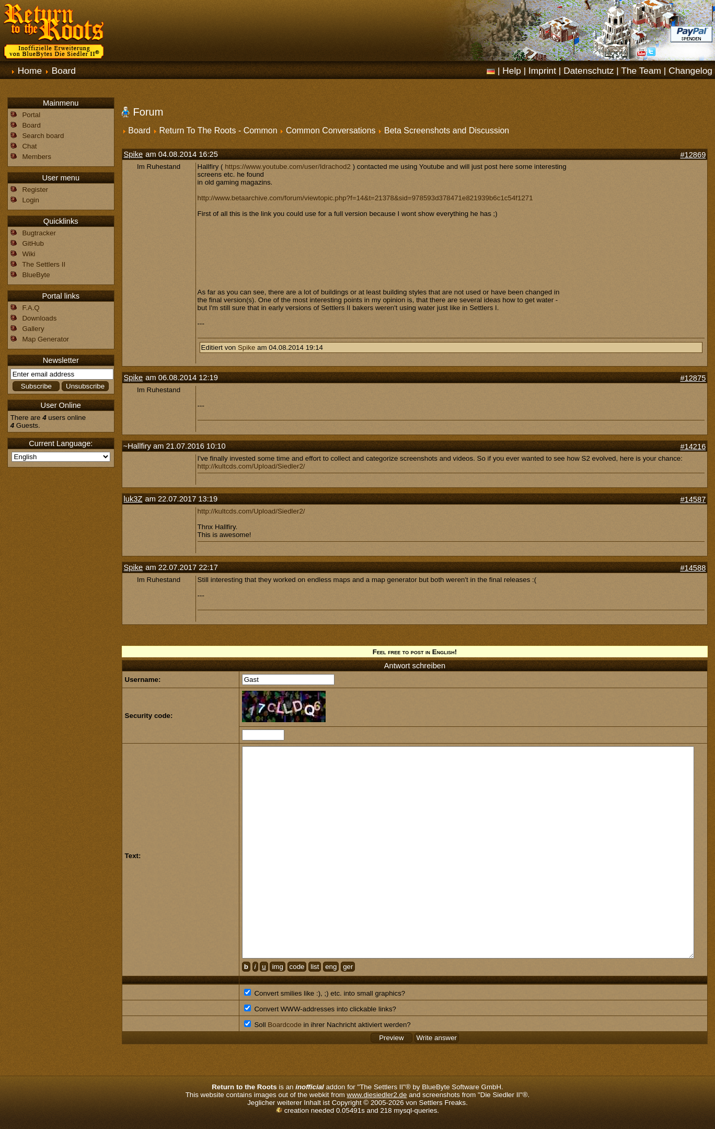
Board (64, 70)
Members (36, 157)
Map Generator (45, 339)
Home (30, 70)
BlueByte (36, 275)
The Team (641, 70)
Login (30, 200)
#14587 (693, 499)
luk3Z (133, 499)
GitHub (32, 243)
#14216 (693, 446)
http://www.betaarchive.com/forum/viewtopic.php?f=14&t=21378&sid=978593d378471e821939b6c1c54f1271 (365, 198)
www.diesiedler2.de (377, 1095)
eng (331, 967)
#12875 (693, 378)
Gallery (33, 329)
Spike (133, 154)
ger (348, 967)
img (277, 967)
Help (511, 70)
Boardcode (284, 1025)
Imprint (542, 70)
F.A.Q (30, 308)
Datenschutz (588, 70)
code (297, 967)
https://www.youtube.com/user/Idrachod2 (288, 166)
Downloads (39, 318)
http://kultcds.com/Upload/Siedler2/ (251, 466)
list (314, 967)
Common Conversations (331, 130)
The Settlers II (43, 264)
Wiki (28, 254)
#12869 (693, 155)
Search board (43, 136)
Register (35, 189)
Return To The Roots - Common (218, 130)
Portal (31, 115)
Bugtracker (38, 233)
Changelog (690, 70)
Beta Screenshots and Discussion (446, 130)
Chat (29, 146)
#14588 (693, 568)
